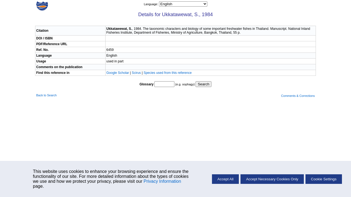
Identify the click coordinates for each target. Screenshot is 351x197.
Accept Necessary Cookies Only (272, 179)
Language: (151, 4)
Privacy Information (162, 181)
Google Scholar (118, 73)
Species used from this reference (167, 73)
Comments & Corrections (298, 95)
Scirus (136, 73)
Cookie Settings (323, 179)
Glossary (147, 84)
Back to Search (46, 95)
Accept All (225, 179)
